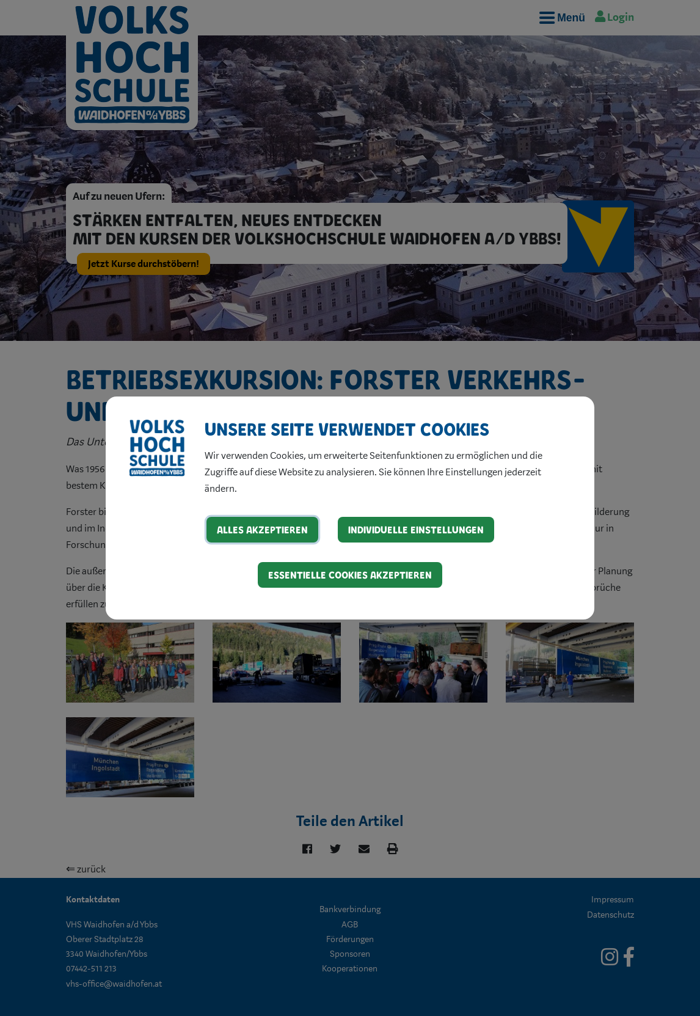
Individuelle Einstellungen (416, 529)
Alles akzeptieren (262, 529)
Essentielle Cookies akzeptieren (350, 574)
